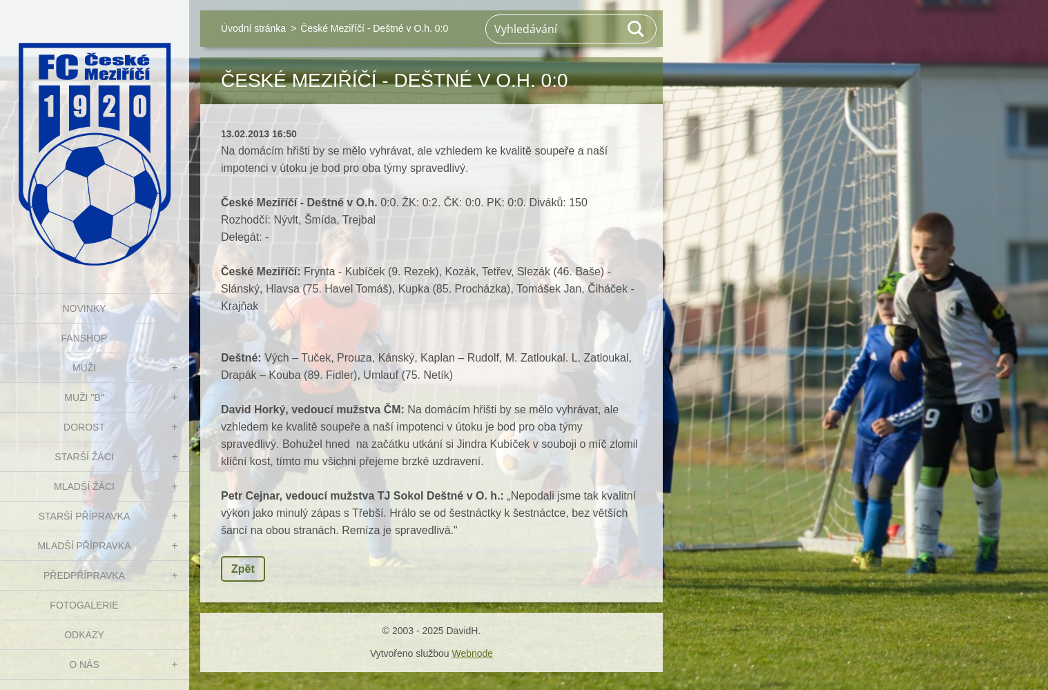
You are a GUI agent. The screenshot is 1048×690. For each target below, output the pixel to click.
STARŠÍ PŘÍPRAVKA (84, 516)
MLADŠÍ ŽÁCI (84, 486)
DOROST (84, 427)
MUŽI (84, 367)
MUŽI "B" (84, 397)
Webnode (472, 653)
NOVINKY (84, 308)
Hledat (637, 29)
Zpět (243, 569)
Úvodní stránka (253, 28)
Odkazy (84, 634)
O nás (84, 664)
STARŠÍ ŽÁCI (84, 456)
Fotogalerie (84, 605)
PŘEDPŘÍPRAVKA (84, 575)
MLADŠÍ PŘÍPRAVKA (83, 545)
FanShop (84, 338)
